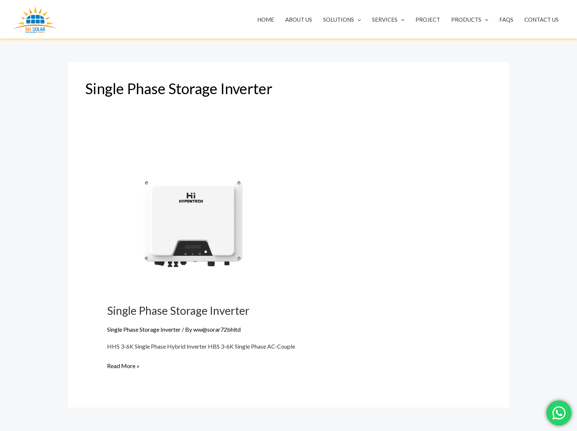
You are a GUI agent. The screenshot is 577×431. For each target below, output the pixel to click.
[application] (357, 19)
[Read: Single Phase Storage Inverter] (193, 220)
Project (427, 19)
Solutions (342, 19)
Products (469, 19)
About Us (298, 19)
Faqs (506, 19)
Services (388, 19)
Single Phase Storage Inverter (178, 310)
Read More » (123, 364)
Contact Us (541, 19)
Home (265, 19)
